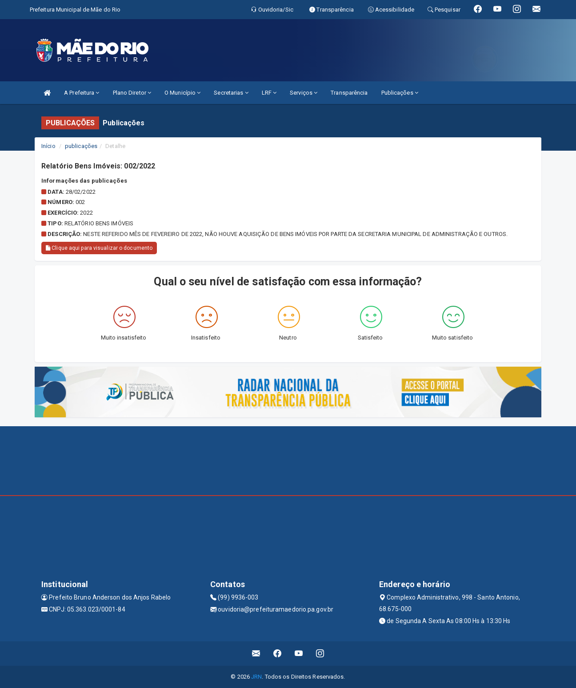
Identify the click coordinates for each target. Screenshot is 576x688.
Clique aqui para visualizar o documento (99, 248)
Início (48, 146)
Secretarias (231, 92)
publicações (81, 146)
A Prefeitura (81, 92)
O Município (182, 92)
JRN (256, 676)
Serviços (303, 92)
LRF (269, 92)
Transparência (349, 92)
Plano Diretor (132, 92)
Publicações (399, 92)
